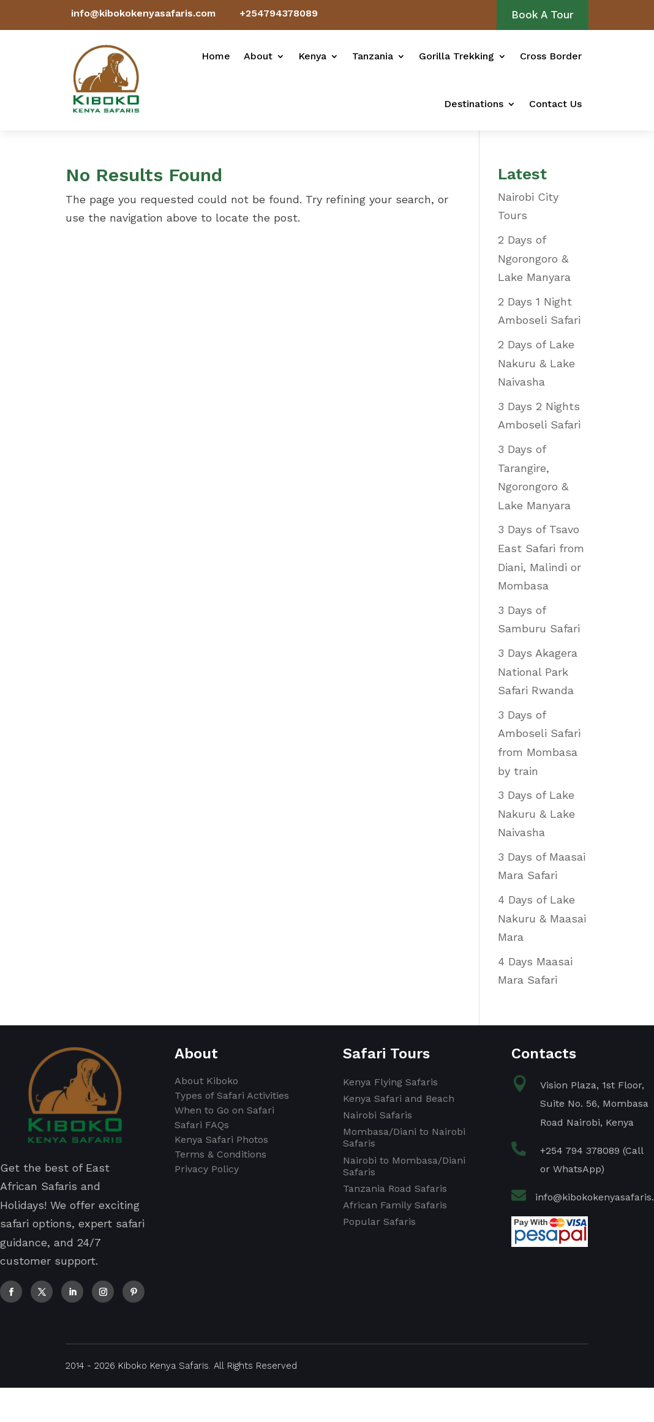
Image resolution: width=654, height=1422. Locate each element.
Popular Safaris (379, 1221)
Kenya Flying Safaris (390, 1082)
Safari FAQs (202, 1125)
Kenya (312, 56)
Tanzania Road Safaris (395, 1188)
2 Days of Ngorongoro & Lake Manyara (534, 258)
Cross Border (551, 56)
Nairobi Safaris (377, 1115)
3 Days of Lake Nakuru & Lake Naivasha (536, 813)
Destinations (473, 104)
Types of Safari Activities (232, 1095)
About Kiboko (206, 1081)
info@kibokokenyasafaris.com (143, 13)
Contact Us (555, 104)
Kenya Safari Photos (221, 1139)
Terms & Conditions (220, 1154)
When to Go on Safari (224, 1110)
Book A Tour (542, 15)
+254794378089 (278, 13)
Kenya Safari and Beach (398, 1098)
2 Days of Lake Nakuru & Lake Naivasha (536, 363)
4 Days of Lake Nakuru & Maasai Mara (542, 918)
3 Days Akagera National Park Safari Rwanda (537, 671)
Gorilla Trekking (456, 56)
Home (215, 56)
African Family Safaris (395, 1205)
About (258, 56)
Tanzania (372, 56)
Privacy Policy (207, 1169)
